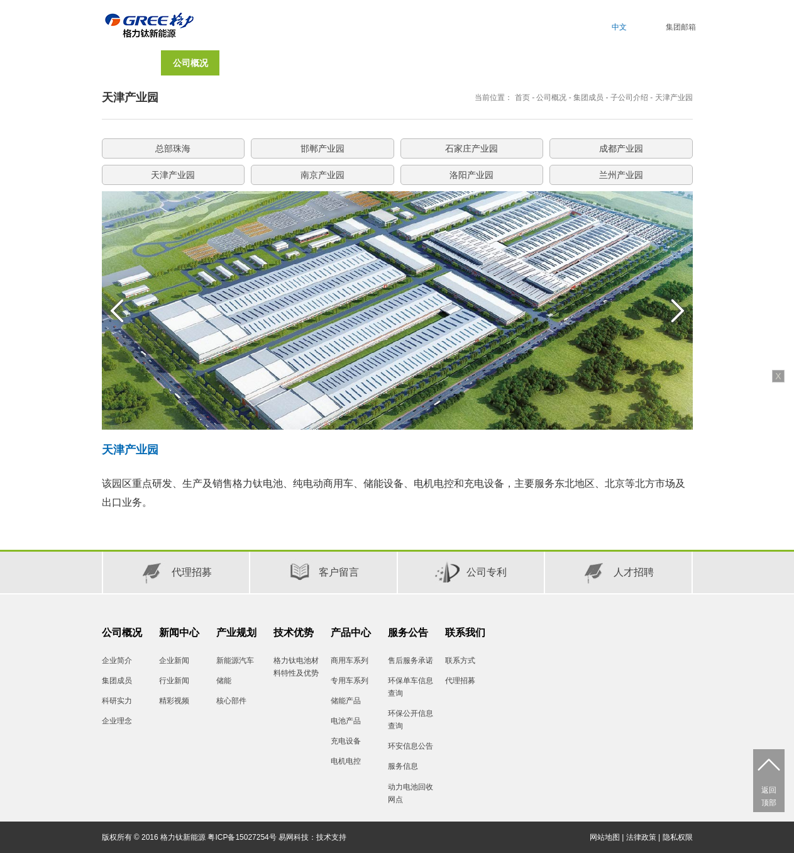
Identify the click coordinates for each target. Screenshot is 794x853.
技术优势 (293, 632)
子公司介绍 (629, 97)
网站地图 (605, 837)
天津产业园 (674, 97)
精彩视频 (174, 700)
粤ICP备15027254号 (241, 837)
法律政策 (641, 837)
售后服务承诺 (410, 660)
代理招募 (460, 680)
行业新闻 (174, 680)
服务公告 (408, 632)
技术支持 (331, 837)
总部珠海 (172, 148)
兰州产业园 (621, 175)
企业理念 (117, 720)
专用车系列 (349, 680)
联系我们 (465, 632)
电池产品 (346, 720)
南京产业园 (323, 175)
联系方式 (460, 660)
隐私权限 (678, 837)
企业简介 (117, 660)
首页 (131, 63)
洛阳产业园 (471, 175)
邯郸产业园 (323, 148)
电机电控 (346, 761)
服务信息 (403, 766)
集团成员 (588, 97)
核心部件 (231, 700)
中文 (619, 27)
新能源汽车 (235, 660)
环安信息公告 (410, 746)
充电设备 (346, 741)
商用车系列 (349, 660)
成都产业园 (621, 148)
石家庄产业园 (471, 148)
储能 (223, 680)
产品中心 (351, 632)
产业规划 (236, 632)
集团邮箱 (681, 27)
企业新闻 (174, 660)
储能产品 (346, 700)
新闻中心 (179, 632)
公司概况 (551, 97)
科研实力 (117, 700)
